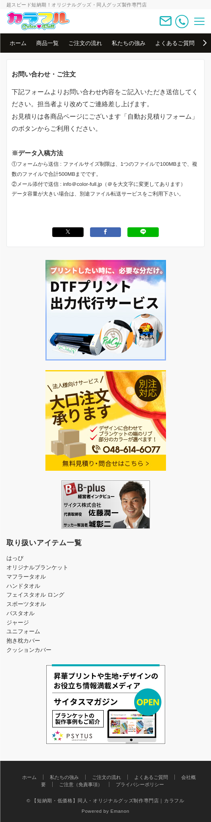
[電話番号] (181, 21)
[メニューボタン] (199, 21)
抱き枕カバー (23, 640)
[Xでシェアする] (68, 232)
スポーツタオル (26, 604)
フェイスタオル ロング (35, 594)
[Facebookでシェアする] (105, 232)
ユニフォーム (23, 631)
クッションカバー (28, 650)
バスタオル (20, 613)
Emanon (120, 811)
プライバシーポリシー (140, 784)
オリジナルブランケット (37, 567)
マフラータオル (26, 576)
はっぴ (14, 558)
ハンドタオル (23, 586)
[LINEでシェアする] (143, 232)
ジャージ (17, 622)
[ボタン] (165, 24)
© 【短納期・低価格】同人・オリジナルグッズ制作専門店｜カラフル (105, 800)
